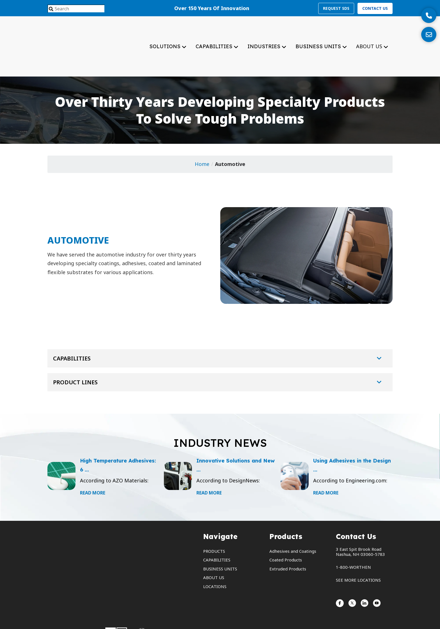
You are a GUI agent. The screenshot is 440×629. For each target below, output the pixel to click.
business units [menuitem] (220, 543)
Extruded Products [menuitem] (287, 543)
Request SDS (336, 8)
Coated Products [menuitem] (285, 534)
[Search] (51, 9)
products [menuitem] (214, 526)
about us (372, 33)
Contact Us (375, 8)
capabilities (215, 34)
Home (202, 139)
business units (318, 34)
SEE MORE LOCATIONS (358, 555)
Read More (92, 467)
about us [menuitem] (213, 552)
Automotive (230, 139)
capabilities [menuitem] (216, 534)
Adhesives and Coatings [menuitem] (292, 526)
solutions (165, 34)
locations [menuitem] (214, 561)
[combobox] (76, 8)
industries (264, 34)
